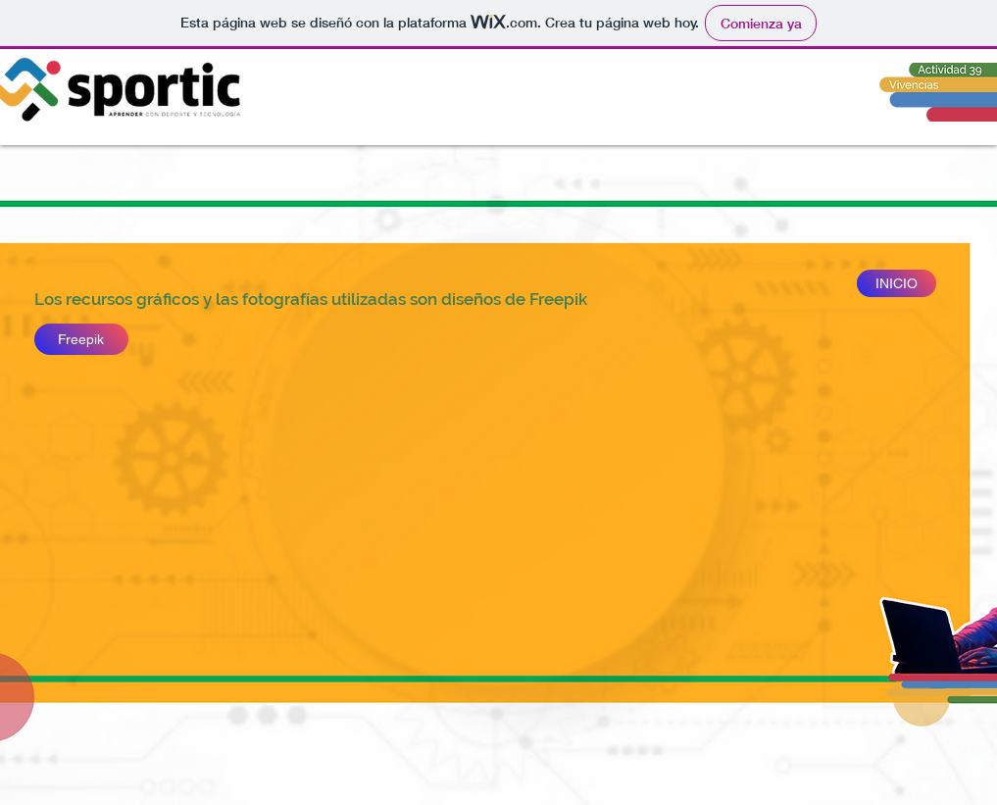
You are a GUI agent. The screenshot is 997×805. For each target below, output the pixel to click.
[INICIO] (896, 283)
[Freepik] (81, 339)
